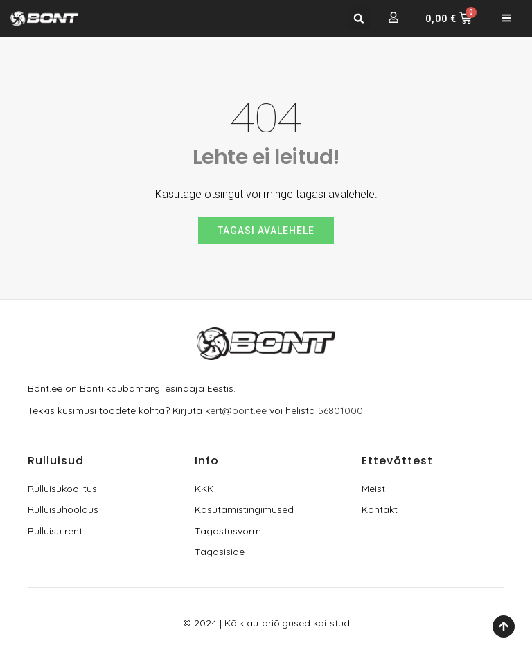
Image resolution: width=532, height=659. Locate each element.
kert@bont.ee (236, 410)
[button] (359, 18)
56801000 (340, 410)
